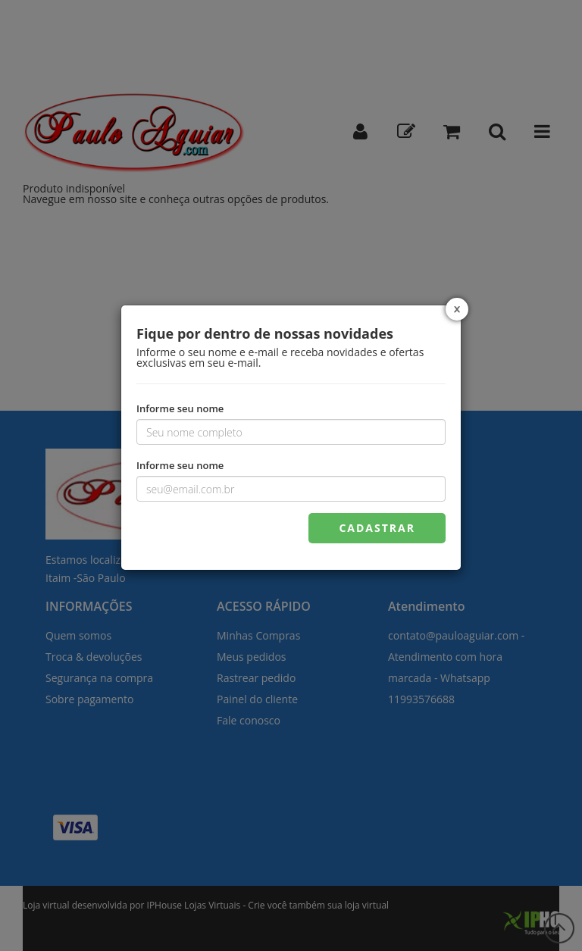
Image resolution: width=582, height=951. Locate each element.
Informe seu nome (180, 408)
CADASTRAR (377, 528)
